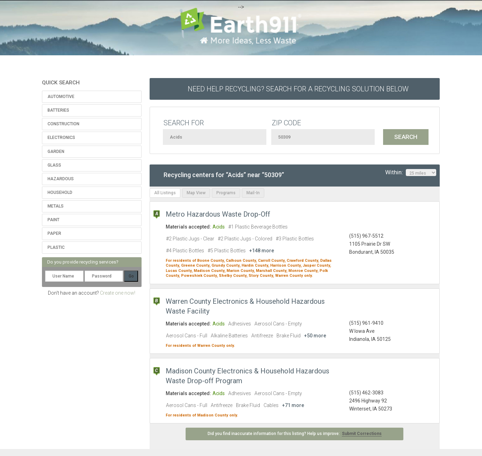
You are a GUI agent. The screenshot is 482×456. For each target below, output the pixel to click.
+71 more (293, 405)
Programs (226, 192)
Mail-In (253, 192)
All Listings (165, 192)
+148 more (261, 250)
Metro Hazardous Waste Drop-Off (218, 214)
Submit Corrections (362, 433)
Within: (410, 172)
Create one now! (117, 293)
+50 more (315, 335)
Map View (196, 192)
